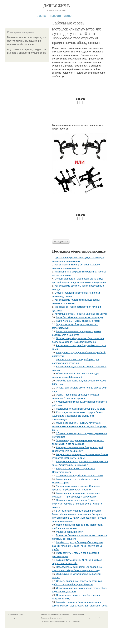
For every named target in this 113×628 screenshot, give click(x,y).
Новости (55, 15)
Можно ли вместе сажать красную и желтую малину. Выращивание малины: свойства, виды (26, 41)
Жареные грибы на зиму (69, 532)
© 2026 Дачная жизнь (15, 614)
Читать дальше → (61, 242)
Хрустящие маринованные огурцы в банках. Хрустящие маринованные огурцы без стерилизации (78, 416)
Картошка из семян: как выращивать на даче (80, 409)
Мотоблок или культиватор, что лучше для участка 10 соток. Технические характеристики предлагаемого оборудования (76, 36)
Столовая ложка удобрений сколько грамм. (79, 475)
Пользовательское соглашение (58, 614)
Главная (41, 15)
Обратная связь (78, 614)
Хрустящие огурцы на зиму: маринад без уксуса (81, 314)
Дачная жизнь (56, 6)
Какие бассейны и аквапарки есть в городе (79, 317)
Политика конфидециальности (51, 618)
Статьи (67, 15)
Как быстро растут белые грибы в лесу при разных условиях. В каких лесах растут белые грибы (77, 546)
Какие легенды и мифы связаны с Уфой (78, 321)
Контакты (44, 614)
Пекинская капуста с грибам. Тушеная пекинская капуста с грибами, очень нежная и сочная (77, 503)
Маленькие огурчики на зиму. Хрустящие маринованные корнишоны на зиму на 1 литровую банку (79, 426)
